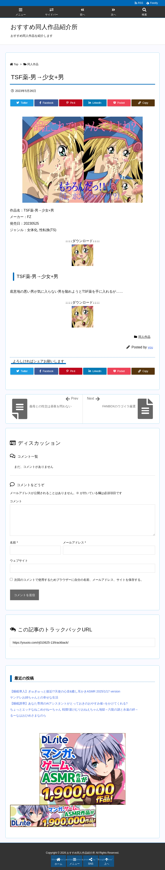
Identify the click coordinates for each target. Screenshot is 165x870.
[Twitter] (22, 102)
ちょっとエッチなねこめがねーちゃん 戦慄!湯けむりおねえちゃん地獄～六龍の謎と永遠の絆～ (74, 709)
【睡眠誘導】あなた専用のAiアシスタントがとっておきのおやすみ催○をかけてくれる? (69, 703)
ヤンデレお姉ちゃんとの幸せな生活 (34, 697)
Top (16, 64)
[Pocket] (119, 102)
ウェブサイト (19, 560)
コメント (16, 501)
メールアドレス (74, 542)
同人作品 (32, 64)
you (150, 347)
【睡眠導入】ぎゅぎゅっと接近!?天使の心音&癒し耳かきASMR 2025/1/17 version (65, 691)
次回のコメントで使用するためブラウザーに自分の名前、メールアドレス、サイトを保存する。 (79, 579)
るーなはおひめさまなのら (28, 715)
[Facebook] (46, 102)
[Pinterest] (70, 102)
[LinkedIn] (94, 102)
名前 (14, 542)
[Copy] (143, 102)
